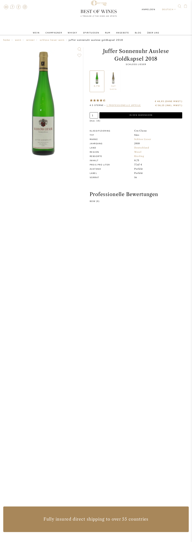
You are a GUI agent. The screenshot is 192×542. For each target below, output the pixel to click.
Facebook (18, 6)
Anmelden (151, 6)
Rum (106, 30)
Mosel (137, 152)
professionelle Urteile (123, 105)
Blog (131, 30)
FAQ (12, 6)
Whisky (76, 30)
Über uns (144, 30)
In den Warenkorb (140, 115)
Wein (45, 30)
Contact (6, 6)
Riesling (139, 156)
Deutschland (141, 148)
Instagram (24, 6)
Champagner (60, 30)
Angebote (118, 30)
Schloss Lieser (136, 64)
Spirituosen (92, 30)
